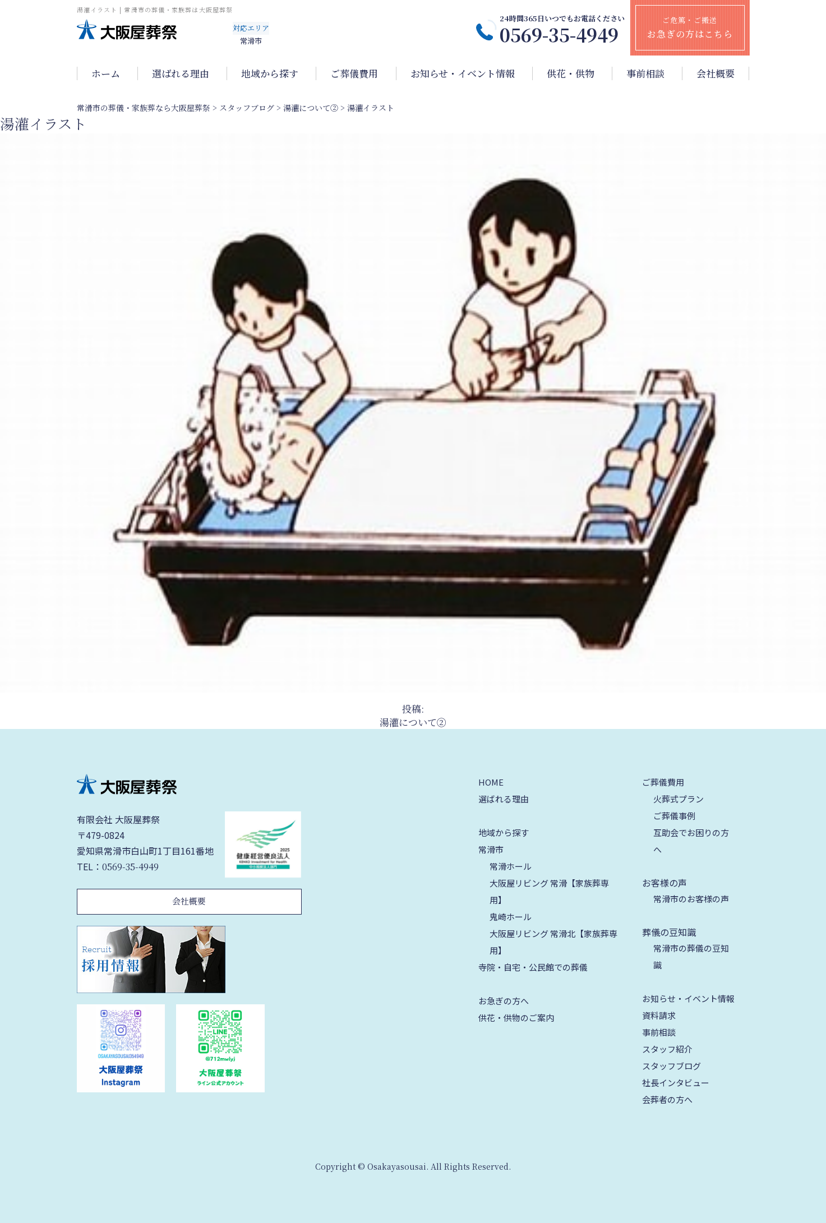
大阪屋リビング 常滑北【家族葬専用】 (553, 941)
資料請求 (659, 1015)
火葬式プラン (678, 799)
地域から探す (269, 73)
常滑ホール (511, 866)
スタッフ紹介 (667, 1049)
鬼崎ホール (511, 916)
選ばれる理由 (180, 73)
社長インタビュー (675, 1082)
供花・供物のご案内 (516, 1017)
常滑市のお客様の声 (691, 898)
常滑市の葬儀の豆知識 (691, 956)
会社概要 (715, 73)
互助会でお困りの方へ (691, 841)
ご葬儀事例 (674, 816)
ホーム (105, 73)
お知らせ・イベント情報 (462, 73)
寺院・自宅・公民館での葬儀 (533, 967)
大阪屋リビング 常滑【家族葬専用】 (549, 891)
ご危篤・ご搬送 (690, 27)
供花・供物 (570, 73)
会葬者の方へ (667, 1099)
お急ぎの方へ (503, 1001)
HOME (491, 782)
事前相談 (645, 73)
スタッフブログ (671, 1066)
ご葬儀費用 (354, 73)
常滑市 (491, 849)
